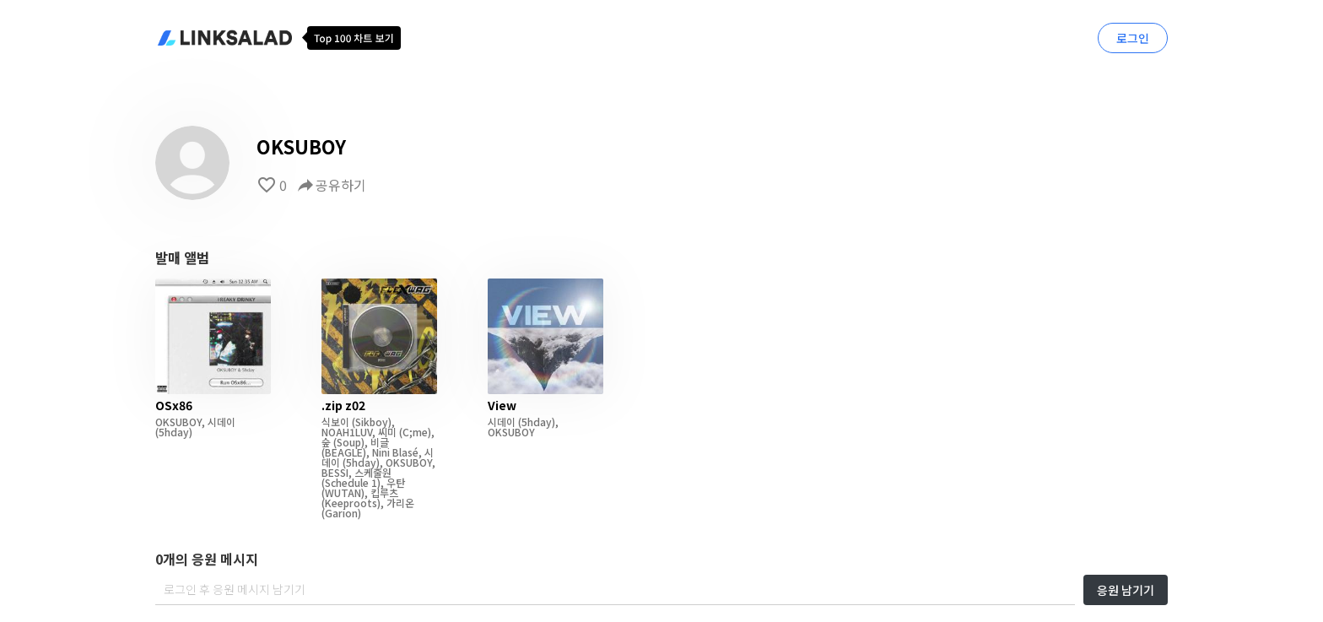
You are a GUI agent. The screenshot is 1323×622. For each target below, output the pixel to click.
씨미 (387, 432)
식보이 (335, 421)
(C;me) (414, 432)
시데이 (221, 421)
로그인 (1132, 38)
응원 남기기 (1125, 589)
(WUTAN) (342, 492)
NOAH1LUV (346, 432)
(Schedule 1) (351, 482)
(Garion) (341, 513)
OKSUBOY (178, 421)
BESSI (334, 472)
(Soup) (347, 442)
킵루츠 (384, 492)
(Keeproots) (351, 502)
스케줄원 (373, 472)
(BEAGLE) (343, 452)
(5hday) (173, 432)
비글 (379, 442)
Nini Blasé (395, 452)
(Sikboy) (370, 421)
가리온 (400, 502)
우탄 (395, 482)
